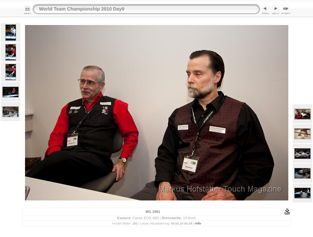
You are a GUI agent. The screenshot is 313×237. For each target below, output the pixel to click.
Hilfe (198, 223)
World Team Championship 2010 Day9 (81, 9)
